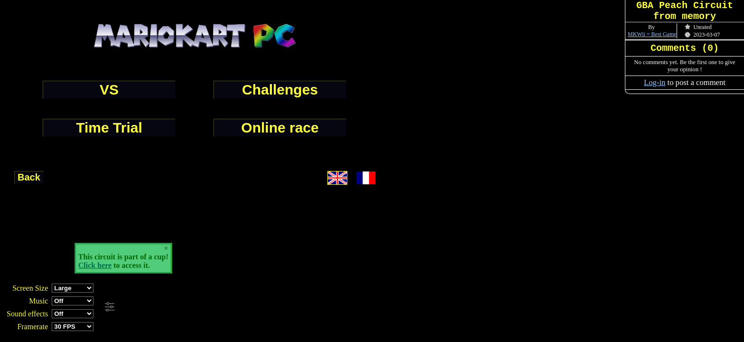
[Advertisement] (258, 307)
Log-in (654, 82)
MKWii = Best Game (652, 34)
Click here (95, 265)
